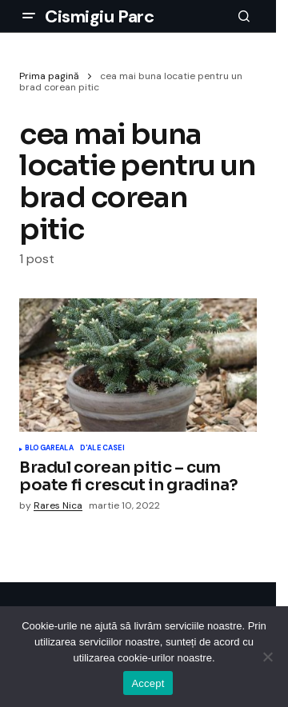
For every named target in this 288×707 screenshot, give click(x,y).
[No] (268, 657)
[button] (28, 16)
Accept (147, 683)
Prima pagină (49, 76)
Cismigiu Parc (99, 16)
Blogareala (49, 449)
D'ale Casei (102, 449)
